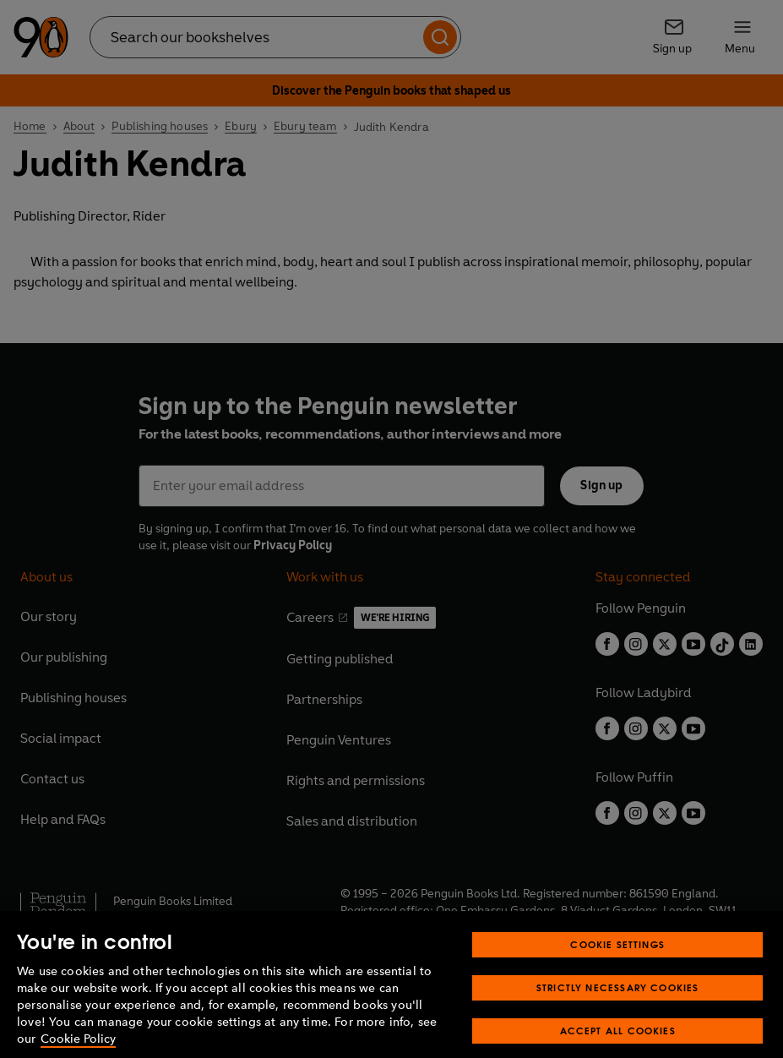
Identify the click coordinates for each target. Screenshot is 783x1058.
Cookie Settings (617, 960)
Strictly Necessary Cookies (617, 1003)
